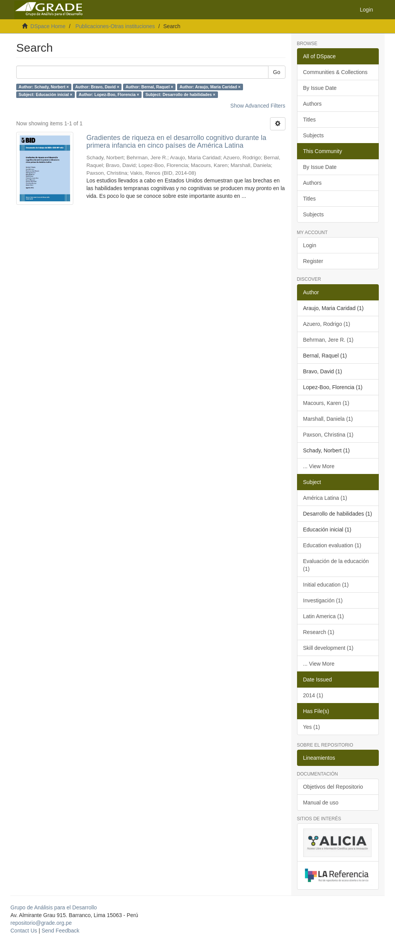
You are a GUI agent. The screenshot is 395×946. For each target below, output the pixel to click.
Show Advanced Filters (257, 106)
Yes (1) (311, 727)
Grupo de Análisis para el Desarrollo (53, 907)
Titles (309, 119)
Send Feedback (60, 930)
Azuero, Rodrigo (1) (326, 324)
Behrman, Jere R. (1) (328, 340)
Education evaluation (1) (332, 545)
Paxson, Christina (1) (328, 435)
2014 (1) (313, 695)
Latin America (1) (323, 616)
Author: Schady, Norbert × (44, 86)
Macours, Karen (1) (326, 403)
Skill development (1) (328, 648)
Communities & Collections (335, 72)
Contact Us (23, 930)
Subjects (313, 135)
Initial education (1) (326, 585)
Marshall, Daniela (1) (328, 419)
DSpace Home (48, 26)
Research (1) (318, 632)
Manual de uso (321, 802)
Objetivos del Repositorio (333, 787)
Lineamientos (319, 758)
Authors (312, 104)
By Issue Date (320, 88)
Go (276, 72)
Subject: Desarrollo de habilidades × (180, 94)
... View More (318, 466)
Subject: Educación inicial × (45, 94)
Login (309, 245)
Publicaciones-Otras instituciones (115, 26)
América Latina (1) (325, 498)
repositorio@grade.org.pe (41, 923)
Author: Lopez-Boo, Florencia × (109, 94)
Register (313, 261)
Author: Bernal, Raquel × (149, 86)
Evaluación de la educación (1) (336, 565)
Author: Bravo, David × (97, 86)
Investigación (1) (323, 600)
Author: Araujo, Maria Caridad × (209, 86)
